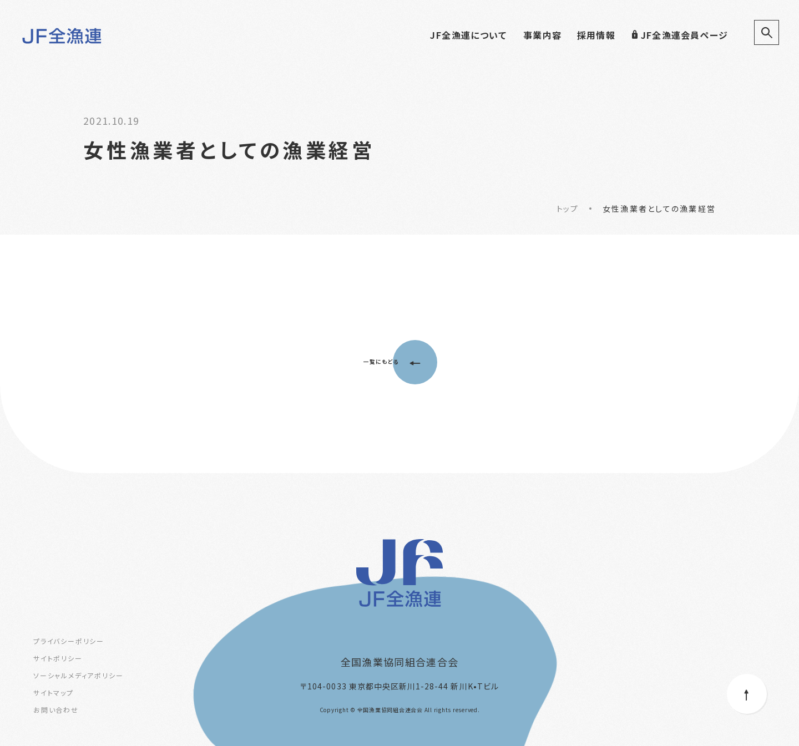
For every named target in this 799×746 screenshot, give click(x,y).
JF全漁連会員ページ (679, 35)
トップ (567, 208)
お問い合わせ (56, 709)
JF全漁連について (468, 35)
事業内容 (542, 35)
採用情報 (596, 35)
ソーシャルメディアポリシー (78, 675)
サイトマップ (53, 692)
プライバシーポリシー (68, 641)
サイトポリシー (58, 658)
